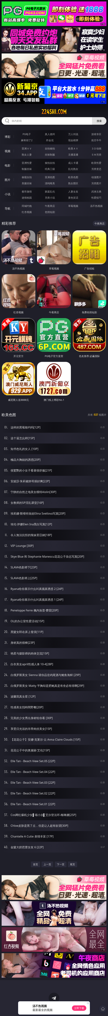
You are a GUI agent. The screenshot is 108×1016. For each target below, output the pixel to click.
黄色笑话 (73, 197)
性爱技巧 (96, 197)
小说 (7, 194)
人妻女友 (73, 191)
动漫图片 (96, 177)
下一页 (60, 864)
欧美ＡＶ (73, 148)
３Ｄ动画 (96, 148)
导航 (7, 208)
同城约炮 (27, 206)
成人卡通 (73, 163)
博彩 (7, 137)
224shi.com (54, 111)
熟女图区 (73, 183)
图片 (7, 180)
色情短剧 (50, 212)
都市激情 (27, 191)
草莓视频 (73, 206)
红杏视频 (27, 212)
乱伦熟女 (73, 169)
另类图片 (96, 183)
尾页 (72, 864)
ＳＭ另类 (96, 154)
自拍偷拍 (50, 148)
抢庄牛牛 (96, 140)
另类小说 (50, 197)
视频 (7, 151)
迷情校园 (27, 197)
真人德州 (50, 134)
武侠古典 (96, 191)
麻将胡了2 (26, 140)
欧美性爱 (96, 163)
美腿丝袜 (27, 183)
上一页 (47, 864)
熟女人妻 (27, 154)
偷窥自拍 (27, 177)
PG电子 (27, 134)
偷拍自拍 (50, 163)
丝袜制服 (50, 154)
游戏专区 (96, 134)
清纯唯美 (50, 183)
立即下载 (79, 1008)
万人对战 (73, 134)
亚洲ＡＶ (27, 148)
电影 (7, 165)
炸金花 (50, 140)
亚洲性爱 (27, 163)
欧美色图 (73, 177)
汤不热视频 (96, 206)
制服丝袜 (27, 169)
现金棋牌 (73, 140)
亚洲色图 (50, 177)
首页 (35, 864)
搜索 (99, 121)
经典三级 (50, 169)
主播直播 (73, 154)
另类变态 (96, 169)
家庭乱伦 (50, 191)
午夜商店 (50, 206)
